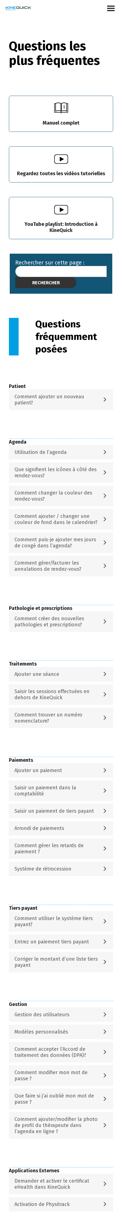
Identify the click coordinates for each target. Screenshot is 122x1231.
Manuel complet (61, 123)
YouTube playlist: (61, 227)
